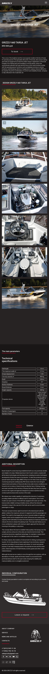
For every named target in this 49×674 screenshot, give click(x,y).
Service (5, 632)
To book (17, 52)
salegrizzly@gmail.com (10, 653)
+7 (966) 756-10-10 (9, 651)
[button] (46, 2)
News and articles (9, 637)
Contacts (6, 641)
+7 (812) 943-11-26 (9, 648)
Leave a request (24, 615)
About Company (8, 628)
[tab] (19, 428)
